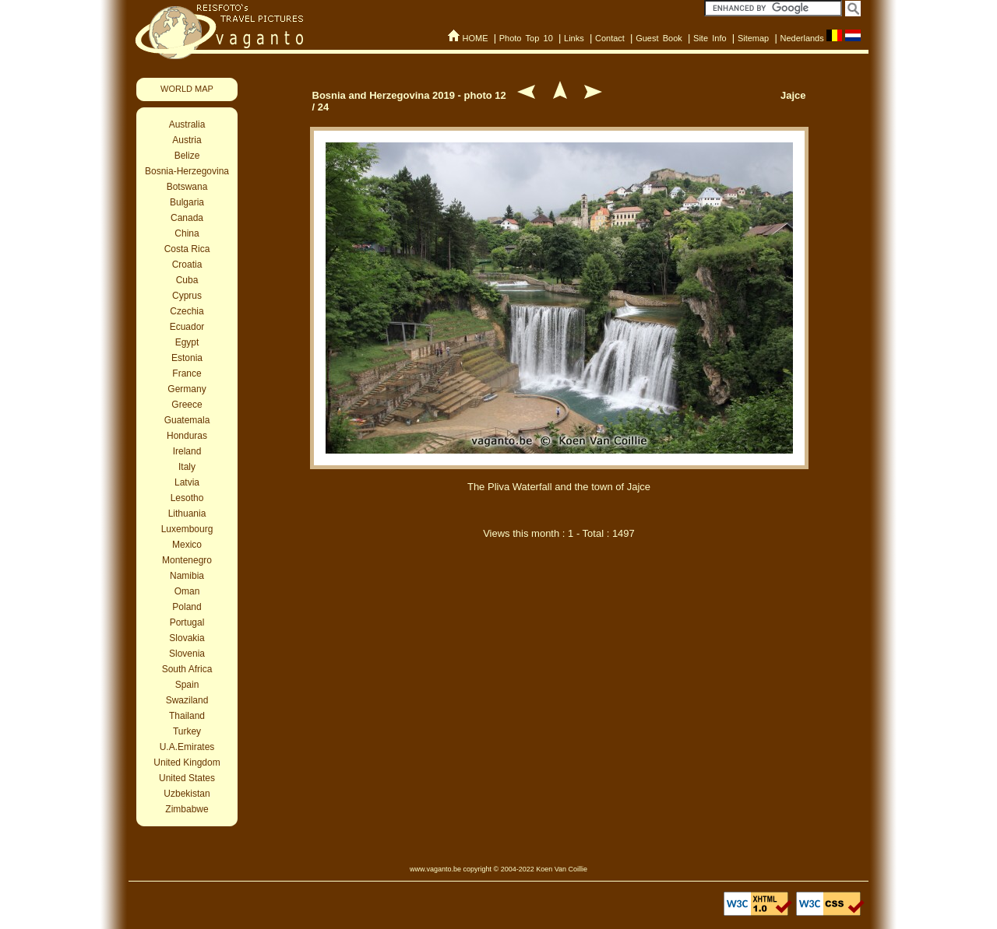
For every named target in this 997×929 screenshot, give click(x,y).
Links (574, 38)
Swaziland (187, 700)
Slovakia (186, 638)
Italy (187, 466)
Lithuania (187, 513)
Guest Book (659, 38)
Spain (187, 684)
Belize (187, 155)
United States (187, 778)
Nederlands (801, 38)
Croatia (187, 264)
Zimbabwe (186, 809)
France (186, 373)
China (186, 233)
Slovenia (187, 653)
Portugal (187, 622)
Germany (186, 389)
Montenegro (187, 560)
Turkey (187, 731)
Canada (187, 217)
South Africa (187, 669)
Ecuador (187, 326)
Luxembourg (187, 529)
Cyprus (187, 295)
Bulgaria (187, 202)
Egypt (187, 342)
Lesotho (187, 498)
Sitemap (753, 38)
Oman (187, 591)
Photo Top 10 (526, 38)
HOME (475, 38)
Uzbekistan (187, 793)
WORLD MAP (186, 88)
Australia (187, 124)
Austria (186, 140)
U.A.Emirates (187, 746)
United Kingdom (186, 762)
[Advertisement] (559, 632)
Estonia (187, 357)
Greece (186, 404)
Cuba (187, 280)
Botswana (187, 186)
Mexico (187, 544)
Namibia (187, 575)
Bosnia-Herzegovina (187, 171)
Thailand (187, 715)
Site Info (710, 38)
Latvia (186, 482)
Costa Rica (187, 249)
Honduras (187, 435)
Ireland (187, 451)
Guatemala (187, 420)
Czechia (186, 311)
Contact (610, 38)
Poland (186, 606)
